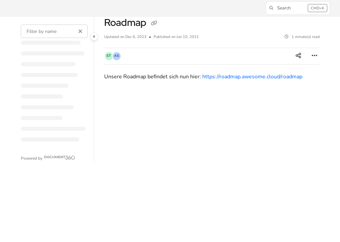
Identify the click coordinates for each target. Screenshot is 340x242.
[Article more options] (314, 56)
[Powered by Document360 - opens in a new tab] (48, 157)
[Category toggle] (94, 37)
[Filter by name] (54, 31)
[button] (298, 8)
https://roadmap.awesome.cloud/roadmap (252, 76)
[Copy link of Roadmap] (153, 23)
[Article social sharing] (298, 56)
